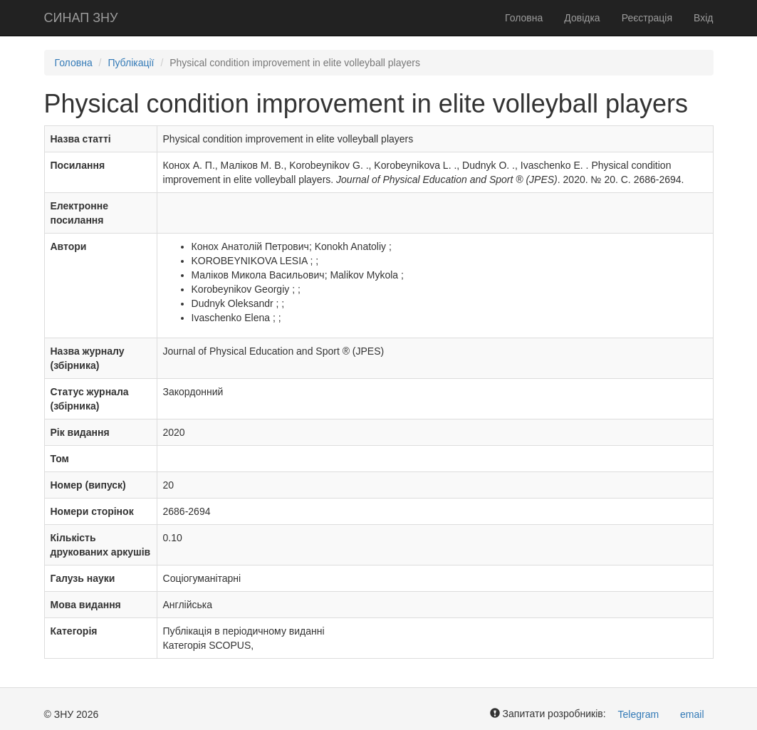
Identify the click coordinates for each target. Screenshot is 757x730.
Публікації (131, 62)
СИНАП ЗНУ (81, 18)
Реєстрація (647, 18)
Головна (524, 18)
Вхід (703, 18)
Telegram (638, 714)
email (692, 714)
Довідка (582, 18)
